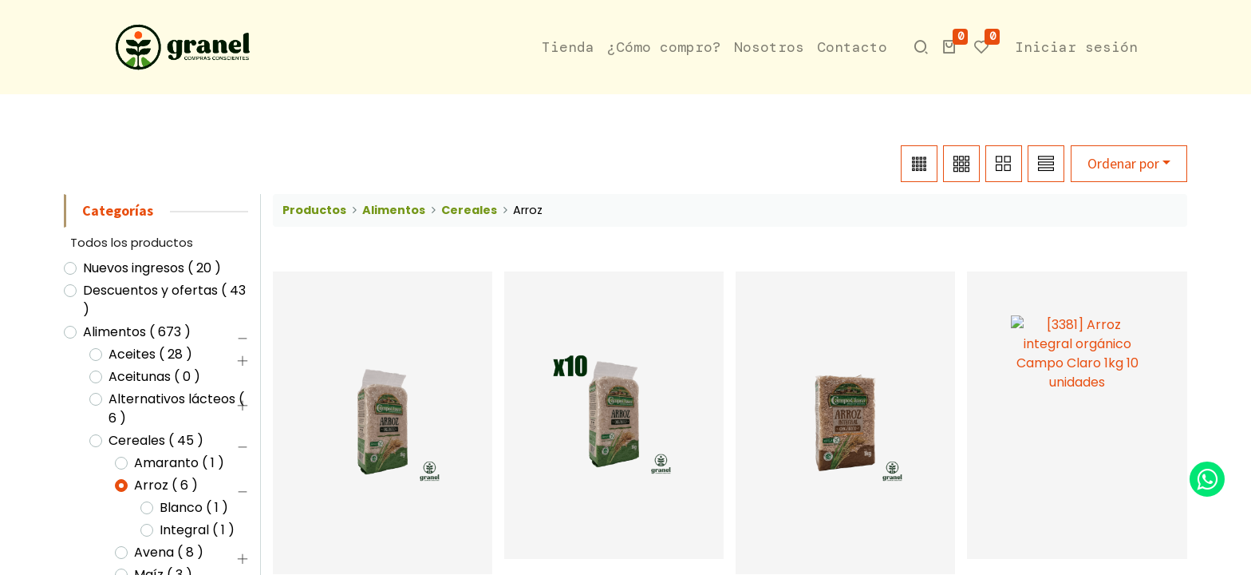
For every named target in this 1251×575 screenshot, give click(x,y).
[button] (949, 47)
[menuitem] (568, 47)
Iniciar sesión (1076, 47)
